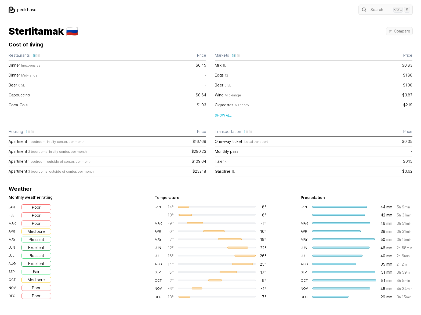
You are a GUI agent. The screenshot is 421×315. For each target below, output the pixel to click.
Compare (399, 31)
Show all (223, 115)
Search (385, 9)
